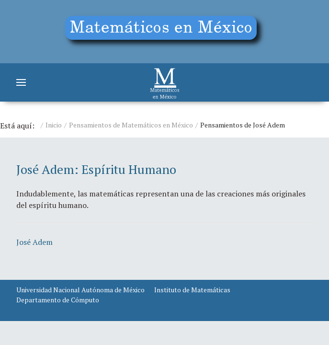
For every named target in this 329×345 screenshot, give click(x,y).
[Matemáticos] (165, 82)
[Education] (164, 32)
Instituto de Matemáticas (192, 289)
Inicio (53, 124)
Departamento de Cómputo (57, 299)
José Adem (34, 242)
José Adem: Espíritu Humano (96, 169)
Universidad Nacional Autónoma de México (80, 289)
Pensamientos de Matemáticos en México (131, 124)
